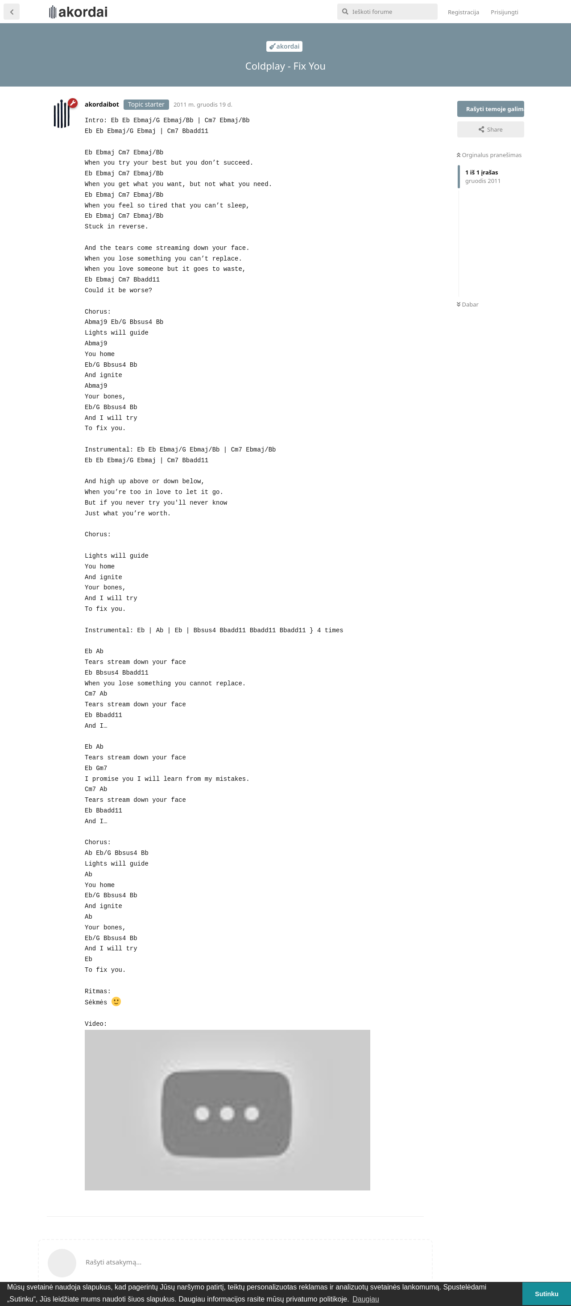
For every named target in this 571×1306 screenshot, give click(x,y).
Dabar (468, 304)
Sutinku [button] (547, 1294)
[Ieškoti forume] (387, 12)
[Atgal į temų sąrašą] (12, 12)
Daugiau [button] (365, 1299)
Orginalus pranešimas (489, 155)
